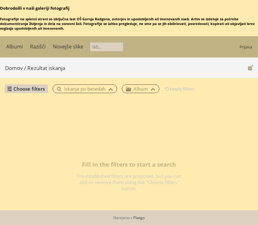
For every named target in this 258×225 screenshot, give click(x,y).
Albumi (14, 46)
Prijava (246, 47)
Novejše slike (68, 46)
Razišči (38, 46)
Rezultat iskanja (46, 68)
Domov (14, 68)
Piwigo (139, 217)
